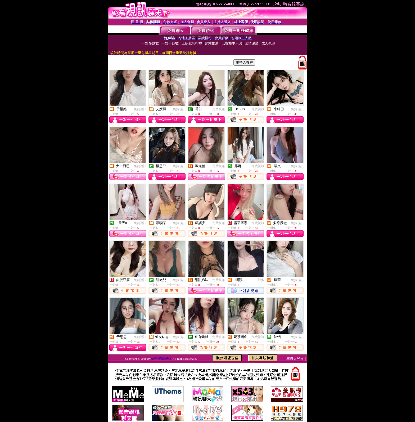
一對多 (259, 280)
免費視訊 (140, 109)
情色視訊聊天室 (162, 358)
